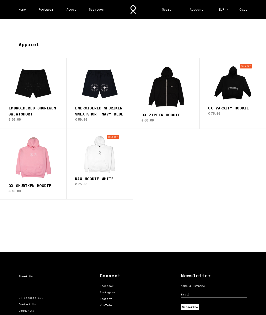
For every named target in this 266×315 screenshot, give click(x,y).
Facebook (107, 286)
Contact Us (27, 304)
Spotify (106, 299)
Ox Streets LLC (31, 298)
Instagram (107, 292)
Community (26, 311)
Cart (243, 9)
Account (196, 9)
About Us (26, 276)
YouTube (106, 305)
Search (168, 9)
